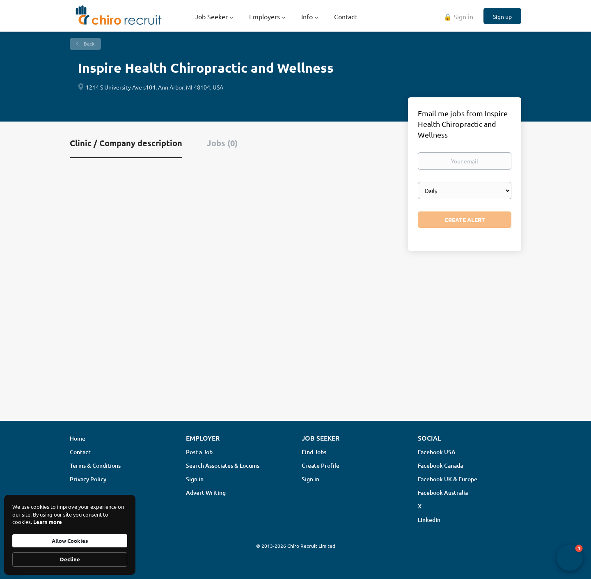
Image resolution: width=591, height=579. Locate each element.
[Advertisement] (295, 349)
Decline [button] (70, 559)
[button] (570, 558)
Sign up (502, 16)
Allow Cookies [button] (70, 540)
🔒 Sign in (458, 16)
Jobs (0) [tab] (222, 143)
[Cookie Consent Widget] (69, 535)
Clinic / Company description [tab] (126, 143)
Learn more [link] (47, 521)
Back (88, 43)
